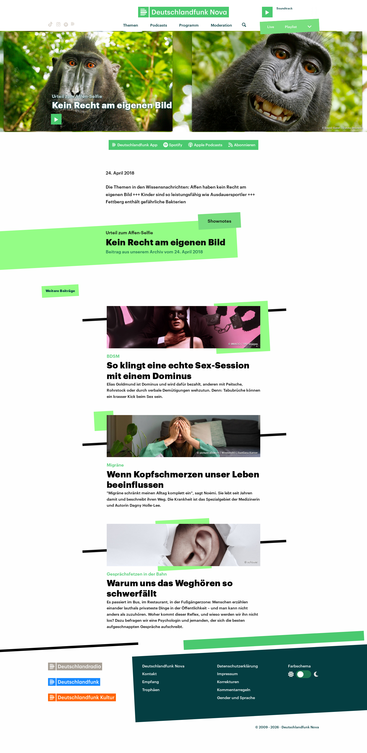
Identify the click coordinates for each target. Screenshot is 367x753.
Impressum (227, 673)
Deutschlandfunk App (134, 144)
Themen (130, 25)
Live (270, 27)
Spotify (172, 144)
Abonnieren (241, 144)
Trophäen (151, 689)
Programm (189, 25)
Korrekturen (228, 681)
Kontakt (149, 673)
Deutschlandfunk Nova (163, 666)
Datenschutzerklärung (237, 666)
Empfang (150, 681)
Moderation (221, 25)
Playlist (291, 27)
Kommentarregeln (233, 689)
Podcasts (158, 25)
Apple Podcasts (205, 144)
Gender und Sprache (236, 697)
